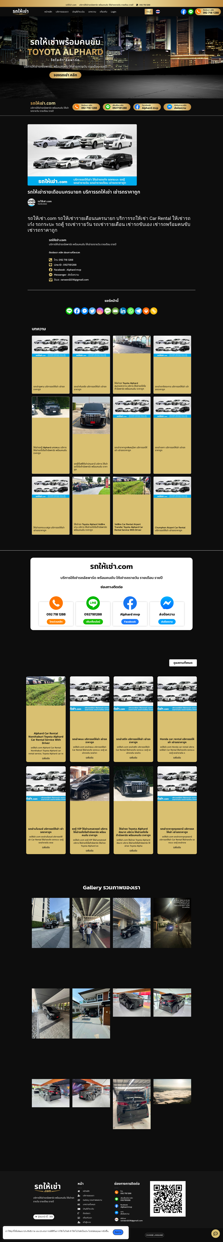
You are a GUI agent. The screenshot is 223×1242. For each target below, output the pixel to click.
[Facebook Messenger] (84, 310)
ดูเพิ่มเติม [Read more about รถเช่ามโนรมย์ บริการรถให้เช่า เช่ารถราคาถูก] (46, 847)
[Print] (146, 310)
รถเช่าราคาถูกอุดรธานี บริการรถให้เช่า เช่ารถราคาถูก (177, 830)
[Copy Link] (153, 310)
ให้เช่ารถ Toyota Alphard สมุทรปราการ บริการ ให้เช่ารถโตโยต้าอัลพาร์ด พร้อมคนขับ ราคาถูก (130, 385)
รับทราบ (118, 1232)
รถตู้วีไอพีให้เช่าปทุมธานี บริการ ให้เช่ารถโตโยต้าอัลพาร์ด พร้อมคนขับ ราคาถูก (91, 466)
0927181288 (119, 108)
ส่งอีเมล (123, 1218)
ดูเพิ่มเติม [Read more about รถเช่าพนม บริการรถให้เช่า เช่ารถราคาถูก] (89, 757)
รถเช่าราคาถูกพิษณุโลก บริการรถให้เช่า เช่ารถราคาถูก (130, 449)
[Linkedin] (123, 310)
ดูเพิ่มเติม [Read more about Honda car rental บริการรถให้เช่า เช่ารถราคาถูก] (177, 757)
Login (113, 11)
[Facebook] (76, 310)
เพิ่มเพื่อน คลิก (117, 105)
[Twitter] (92, 310)
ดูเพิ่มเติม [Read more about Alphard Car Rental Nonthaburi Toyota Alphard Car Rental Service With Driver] (46, 758)
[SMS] (107, 310)
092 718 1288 (211, 13)
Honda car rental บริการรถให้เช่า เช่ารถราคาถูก (177, 740)
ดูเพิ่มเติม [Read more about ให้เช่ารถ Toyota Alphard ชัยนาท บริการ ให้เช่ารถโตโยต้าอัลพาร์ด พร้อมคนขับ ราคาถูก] (133, 850)
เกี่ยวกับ (103, 11)
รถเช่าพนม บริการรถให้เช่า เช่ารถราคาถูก (89, 740)
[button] (183, 662)
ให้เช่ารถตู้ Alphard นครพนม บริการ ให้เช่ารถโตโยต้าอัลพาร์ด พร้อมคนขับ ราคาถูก (50, 450)
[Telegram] (138, 310)
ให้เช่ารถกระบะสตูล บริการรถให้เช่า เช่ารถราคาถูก (49, 529)
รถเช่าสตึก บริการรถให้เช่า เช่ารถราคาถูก (133, 740)
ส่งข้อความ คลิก (180, 105)
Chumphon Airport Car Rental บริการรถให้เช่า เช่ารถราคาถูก (170, 529)
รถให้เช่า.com (57, 240)
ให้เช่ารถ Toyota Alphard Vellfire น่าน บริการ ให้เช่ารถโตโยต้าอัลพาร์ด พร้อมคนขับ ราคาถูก (90, 527)
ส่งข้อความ (180, 108)
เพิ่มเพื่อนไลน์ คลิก (126, 1198)
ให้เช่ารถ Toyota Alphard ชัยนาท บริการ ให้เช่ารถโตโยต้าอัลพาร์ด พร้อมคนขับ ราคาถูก (133, 832)
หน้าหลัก (48, 11)
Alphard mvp (150, 108)
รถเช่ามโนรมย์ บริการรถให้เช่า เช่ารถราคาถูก (46, 830)
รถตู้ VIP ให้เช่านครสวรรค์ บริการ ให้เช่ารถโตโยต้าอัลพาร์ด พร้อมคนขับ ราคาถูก (89, 832)
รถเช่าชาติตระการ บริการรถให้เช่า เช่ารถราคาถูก (172, 388)
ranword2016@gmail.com (131, 1221)
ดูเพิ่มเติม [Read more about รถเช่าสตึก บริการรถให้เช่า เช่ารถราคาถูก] (133, 757)
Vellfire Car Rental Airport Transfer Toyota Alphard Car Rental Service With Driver (128, 527)
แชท (121, 1211)
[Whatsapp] (130, 310)
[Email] (115, 310)
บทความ (92, 11)
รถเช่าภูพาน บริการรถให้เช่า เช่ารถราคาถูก (49, 388)
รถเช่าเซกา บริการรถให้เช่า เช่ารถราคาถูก (170, 449)
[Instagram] (100, 310)
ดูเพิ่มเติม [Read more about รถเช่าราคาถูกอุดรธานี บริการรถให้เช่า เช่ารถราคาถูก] (177, 847)
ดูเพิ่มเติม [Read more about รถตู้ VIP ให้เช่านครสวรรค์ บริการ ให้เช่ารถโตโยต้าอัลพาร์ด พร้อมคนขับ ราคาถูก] (89, 850)
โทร (121, 1191)
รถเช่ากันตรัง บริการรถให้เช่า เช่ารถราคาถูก (90, 388)
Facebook (146, 105)
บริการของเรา (62, 11)
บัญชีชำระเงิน (78, 11)
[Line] (69, 310)
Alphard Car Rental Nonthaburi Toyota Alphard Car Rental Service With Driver (45, 738)
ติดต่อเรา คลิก (208, 10)
